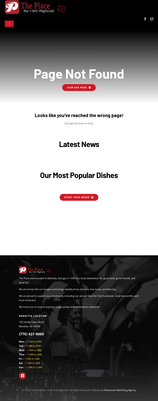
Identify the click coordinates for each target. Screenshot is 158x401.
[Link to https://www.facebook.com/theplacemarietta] (22, 375)
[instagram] (151, 19)
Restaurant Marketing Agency (120, 390)
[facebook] (145, 19)
